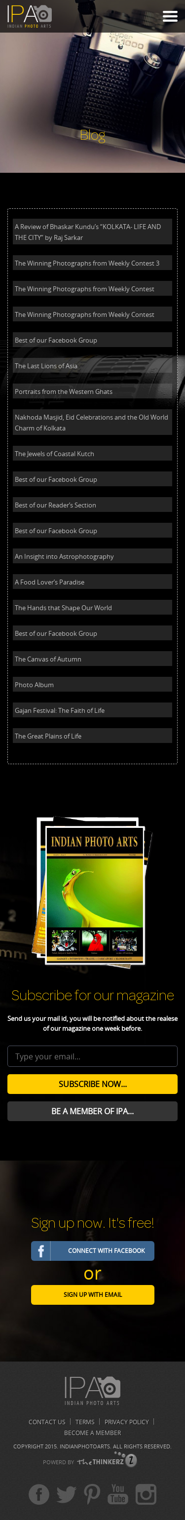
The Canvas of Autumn (48, 659)
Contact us (47, 1422)
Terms (85, 1422)
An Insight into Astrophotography (64, 556)
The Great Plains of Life (48, 736)
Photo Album (34, 684)
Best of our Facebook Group (56, 340)
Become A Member (92, 1433)
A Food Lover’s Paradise (49, 582)
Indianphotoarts (85, 1446)
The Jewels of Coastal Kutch (54, 453)
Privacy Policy (127, 1422)
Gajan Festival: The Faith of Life (60, 710)
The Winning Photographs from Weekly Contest (84, 288)
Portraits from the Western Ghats (63, 391)
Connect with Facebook (106, 1251)
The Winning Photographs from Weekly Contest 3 (87, 263)
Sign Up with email (93, 1294)
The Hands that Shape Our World (63, 607)
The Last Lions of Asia (46, 365)
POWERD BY (58, 1462)
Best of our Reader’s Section (55, 505)
